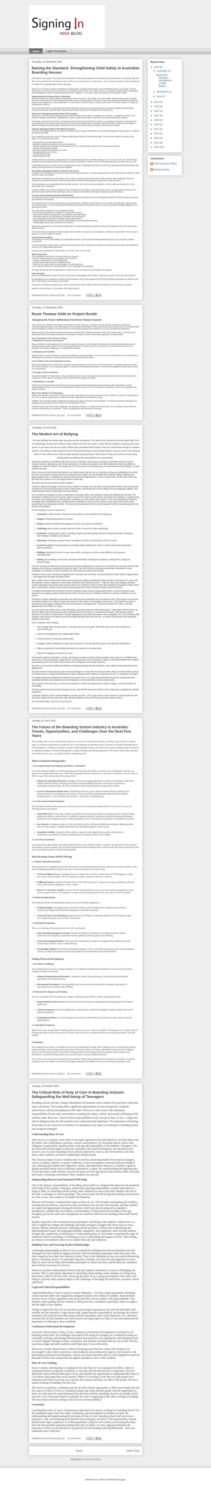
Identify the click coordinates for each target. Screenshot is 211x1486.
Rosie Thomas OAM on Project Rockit (64, 314)
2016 (157, 133)
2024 (157, 102)
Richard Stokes (161, 169)
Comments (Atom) (92, 1459)
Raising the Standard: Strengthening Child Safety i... (164, 80)
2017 (157, 129)
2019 (157, 124)
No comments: (74, 295)
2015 (157, 138)
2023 (157, 106)
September (162, 91)
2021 (157, 115)
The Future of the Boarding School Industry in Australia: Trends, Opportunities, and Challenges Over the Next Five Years (81, 731)
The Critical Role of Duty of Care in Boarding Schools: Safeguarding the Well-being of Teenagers (78, 1094)
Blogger (121, 1479)
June (159, 96)
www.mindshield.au (63, 701)
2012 (157, 147)
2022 (157, 111)
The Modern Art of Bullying (55, 434)
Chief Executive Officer (165, 163)
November (162, 71)
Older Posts (133, 1450)
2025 (157, 67)
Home (36, 51)
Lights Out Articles (56, 51)
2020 (157, 120)
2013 (157, 142)
